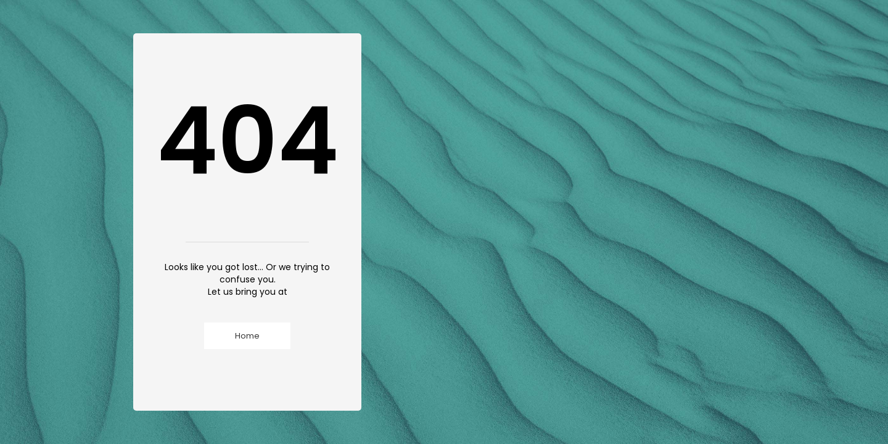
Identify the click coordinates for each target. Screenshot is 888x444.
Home (247, 336)
